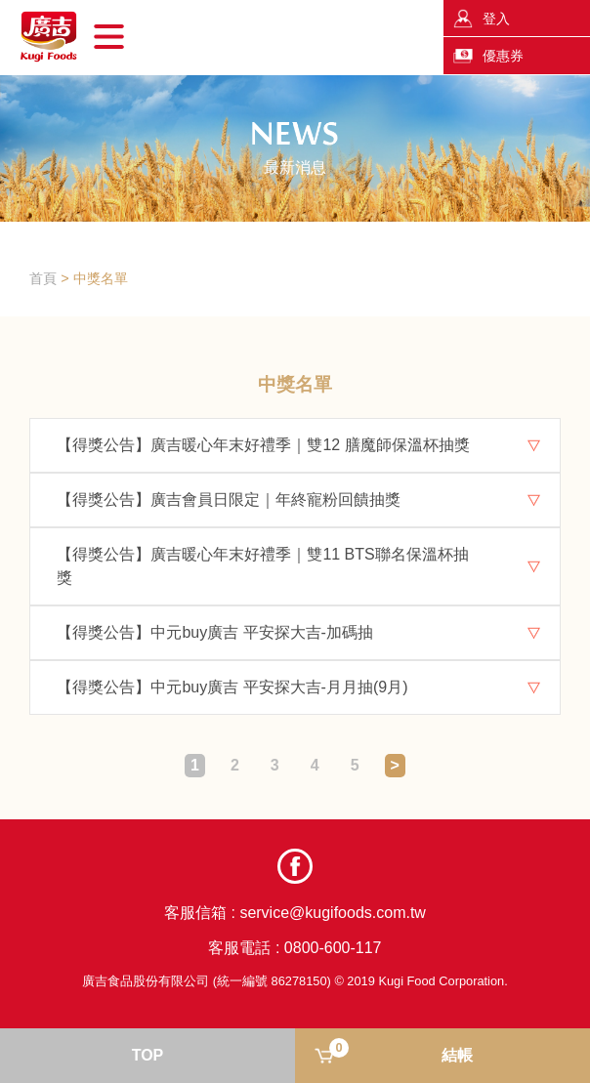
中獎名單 (100, 278)
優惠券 (503, 55)
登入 (496, 18)
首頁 (43, 278)
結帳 (401, 1050)
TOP (148, 1055)
